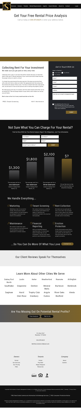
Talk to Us (47, 320)
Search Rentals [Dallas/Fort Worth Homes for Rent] (53, 6)
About (64, 364)
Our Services (16, 366)
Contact (67, 6)
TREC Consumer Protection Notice (60, 399)
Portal (16, 364)
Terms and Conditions (41, 394)
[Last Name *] (50, 136)
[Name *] (64, 78)
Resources (40, 370)
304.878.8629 (40, 343)
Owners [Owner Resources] (20, 6)
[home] (6, 6)
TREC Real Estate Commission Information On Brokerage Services (30, 399)
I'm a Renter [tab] (66, 72)
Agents (45, 6)
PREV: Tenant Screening (11, 102)
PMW (62, 392)
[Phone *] (64, 86)
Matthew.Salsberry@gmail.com (40, 347)
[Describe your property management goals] (64, 96)
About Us (61, 6)
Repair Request (40, 368)
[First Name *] (31, 136)
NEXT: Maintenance (37, 102)
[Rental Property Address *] (34, 145)
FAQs (16, 370)
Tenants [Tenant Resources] (26, 6)
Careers (64, 366)
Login (76, 6)
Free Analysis (34, 320)
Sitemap (66, 392)
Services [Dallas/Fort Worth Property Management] (13, 6)
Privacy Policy (73, 392)
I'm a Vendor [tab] (57, 74)
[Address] (64, 90)
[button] (32, 351)
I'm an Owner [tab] (57, 72)
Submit (71, 112)
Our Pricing (16, 368)
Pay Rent (40, 366)
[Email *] (64, 82)
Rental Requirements (35, 6)
